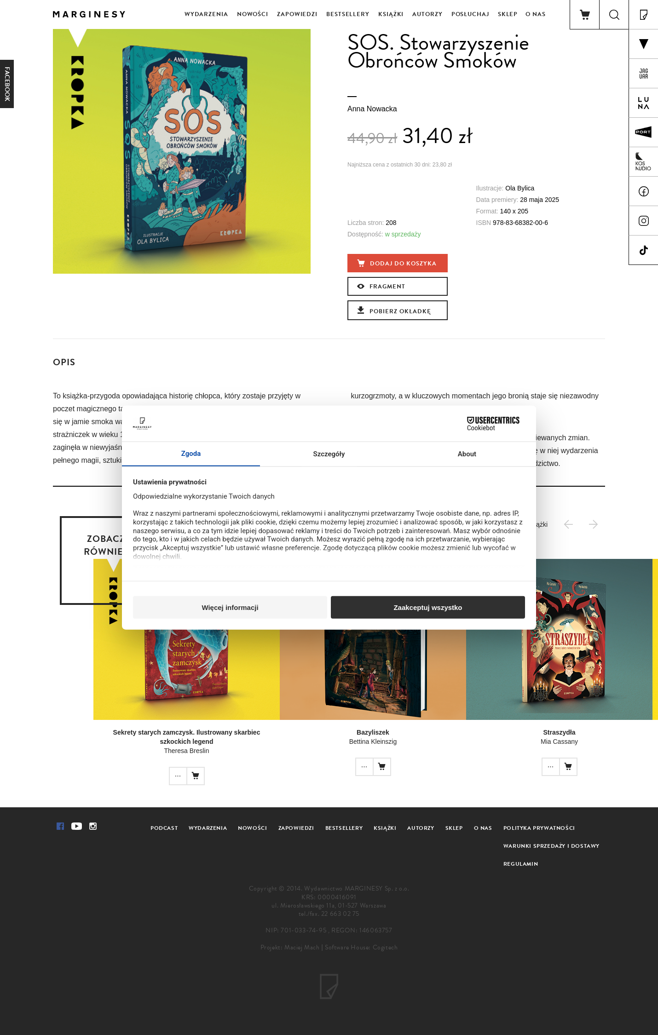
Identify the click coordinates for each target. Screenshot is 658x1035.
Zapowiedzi (297, 14)
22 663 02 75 (340, 914)
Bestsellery (347, 14)
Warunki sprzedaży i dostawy (551, 846)
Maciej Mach (302, 947)
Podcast (164, 828)
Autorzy (427, 14)
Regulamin (520, 864)
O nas (535, 14)
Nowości (252, 14)
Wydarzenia (206, 14)
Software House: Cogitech (361, 947)
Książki (391, 14)
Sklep (508, 14)
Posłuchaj (470, 14)
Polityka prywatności (539, 828)
